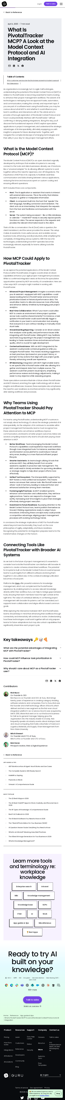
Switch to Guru (41, 1057)
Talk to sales (51, 4)
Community (19, 1061)
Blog (17, 1067)
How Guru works (7, 1044)
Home (5, 1015)
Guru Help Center (31, 1038)
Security (30, 1050)
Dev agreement (36, 1088)
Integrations (8, 1050)
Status (29, 1044)
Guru (17, 583)
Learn (17, 1037)
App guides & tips (27, 1015)
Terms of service (21, 1088)
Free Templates (42, 1064)
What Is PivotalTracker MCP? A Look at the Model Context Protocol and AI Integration (31, 1019)
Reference (14, 1015)
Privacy (47, 1088)
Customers (19, 1043)
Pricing (6, 1037)
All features (8, 1056)
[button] (60, 4)
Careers (41, 1037)
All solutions (8, 1062)
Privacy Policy (44, 1095)
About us (41, 1043)
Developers (20, 1055)
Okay (58, 1093)
